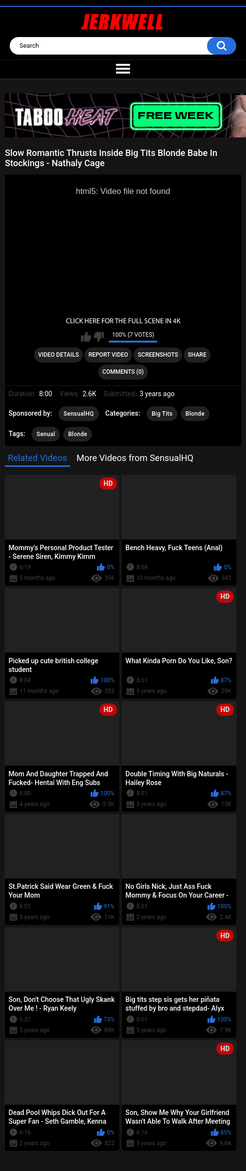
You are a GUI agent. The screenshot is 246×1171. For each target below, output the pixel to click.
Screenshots (158, 354)
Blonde (195, 413)
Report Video (108, 354)
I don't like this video (99, 337)
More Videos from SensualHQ (134, 458)
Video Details (58, 354)
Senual (46, 434)
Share (197, 354)
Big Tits (161, 413)
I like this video (86, 337)
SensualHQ (78, 413)
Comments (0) (123, 371)
